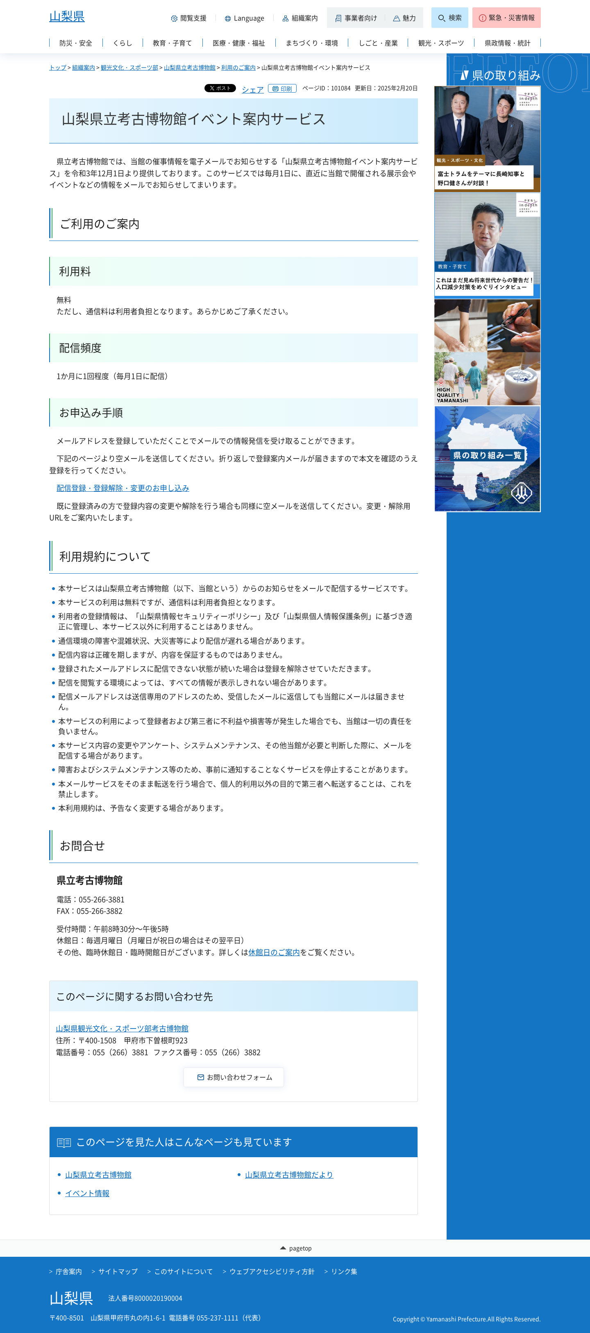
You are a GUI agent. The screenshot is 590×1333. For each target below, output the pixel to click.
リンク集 (344, 1271)
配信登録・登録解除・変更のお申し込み (123, 487)
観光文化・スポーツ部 (129, 67)
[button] (190, 17)
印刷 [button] (286, 88)
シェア (253, 89)
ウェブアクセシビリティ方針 (272, 1271)
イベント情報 (87, 1193)
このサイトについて (183, 1271)
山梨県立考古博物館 (190, 67)
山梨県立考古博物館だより (289, 1174)
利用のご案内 (238, 67)
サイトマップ (118, 1271)
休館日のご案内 (274, 952)
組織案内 (83, 67)
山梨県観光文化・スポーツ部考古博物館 (122, 1028)
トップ (57, 67)
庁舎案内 (69, 1271)
